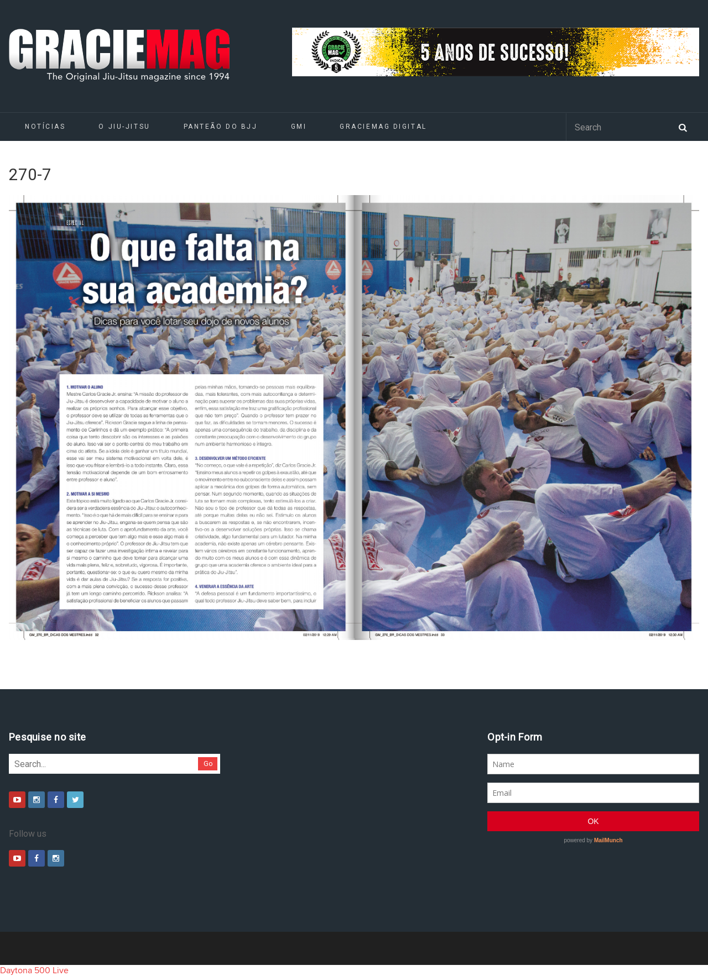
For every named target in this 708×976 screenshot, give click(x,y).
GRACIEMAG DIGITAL (383, 126)
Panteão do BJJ (221, 126)
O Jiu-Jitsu (124, 126)
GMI (299, 126)
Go (208, 763)
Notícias (45, 126)
